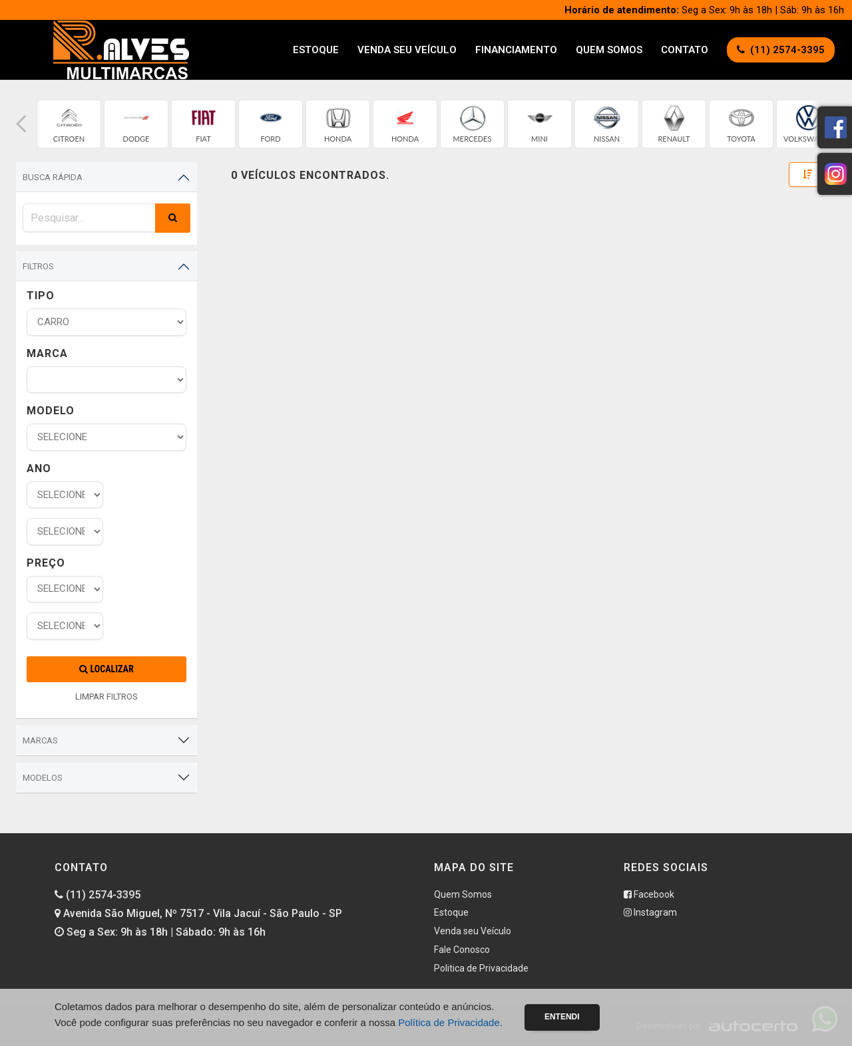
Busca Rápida (53, 177)
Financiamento (516, 50)
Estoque (316, 50)
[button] (21, 124)
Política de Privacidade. (450, 1022)
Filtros (38, 266)
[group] (69, 124)
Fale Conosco (462, 949)
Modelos (43, 778)
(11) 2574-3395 (97, 894)
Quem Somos (609, 50)
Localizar (106, 669)
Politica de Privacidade (481, 968)
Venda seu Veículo (407, 50)
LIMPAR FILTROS (106, 697)
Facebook (649, 894)
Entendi (562, 1016)
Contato (684, 50)
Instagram (650, 912)
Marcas (40, 740)
